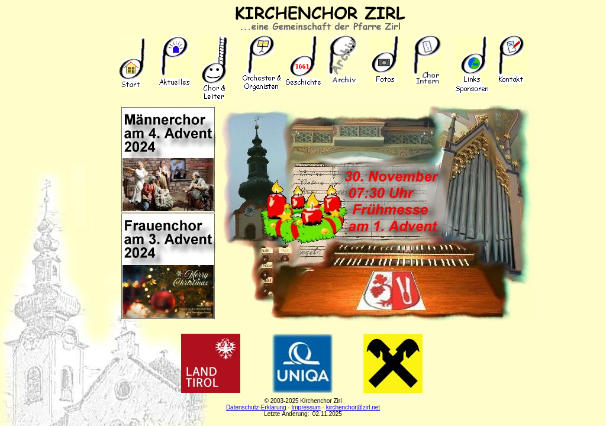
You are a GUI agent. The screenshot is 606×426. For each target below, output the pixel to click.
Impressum (305, 407)
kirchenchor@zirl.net (353, 407)
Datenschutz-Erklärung (256, 407)
